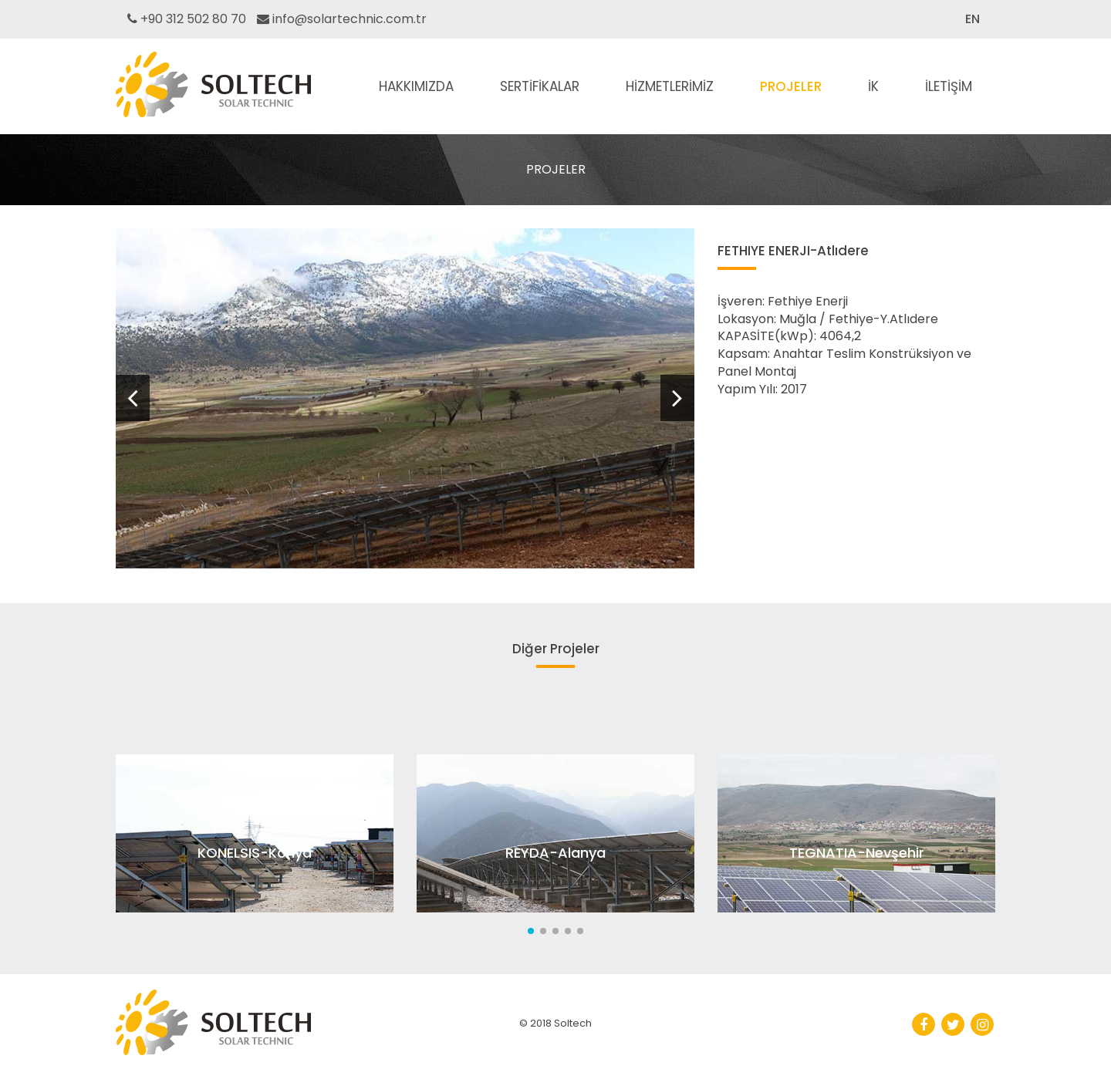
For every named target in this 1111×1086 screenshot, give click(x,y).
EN (972, 19)
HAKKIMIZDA (416, 86)
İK (873, 86)
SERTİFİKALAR (539, 86)
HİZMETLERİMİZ (670, 86)
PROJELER (791, 86)
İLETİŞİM (948, 86)
